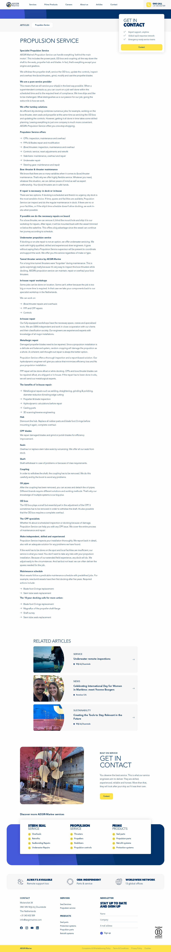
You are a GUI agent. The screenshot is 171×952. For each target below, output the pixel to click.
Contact (113, 5)
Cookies (148, 948)
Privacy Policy (136, 948)
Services (32, 5)
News (76, 681)
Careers (68, 5)
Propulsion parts (67, 930)
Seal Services (65, 904)
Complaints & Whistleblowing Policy (96, 948)
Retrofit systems (67, 933)
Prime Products (50, 5)
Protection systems (68, 926)
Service (77, 654)
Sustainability (82, 710)
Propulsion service (67, 908)
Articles (99, 5)
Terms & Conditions (121, 948)
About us (84, 5)
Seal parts (64, 922)
